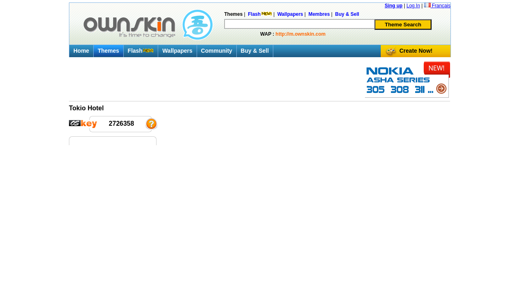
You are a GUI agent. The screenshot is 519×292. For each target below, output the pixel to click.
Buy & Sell (255, 50)
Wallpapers (177, 50)
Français (437, 6)
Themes (108, 50)
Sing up (394, 6)
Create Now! (416, 50)
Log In (413, 6)
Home (81, 50)
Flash (141, 50)
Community (216, 50)
